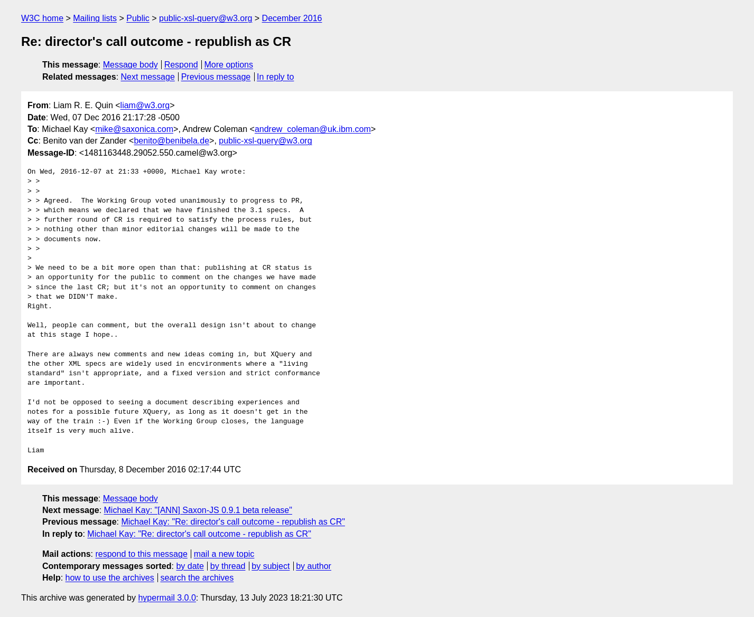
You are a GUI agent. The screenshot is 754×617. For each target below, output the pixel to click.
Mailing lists (95, 18)
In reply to (275, 76)
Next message (148, 76)
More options (229, 64)
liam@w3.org (145, 105)
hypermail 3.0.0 (167, 597)
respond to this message (141, 553)
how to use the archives (110, 577)
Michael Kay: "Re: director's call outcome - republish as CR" (233, 521)
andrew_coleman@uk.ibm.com (313, 129)
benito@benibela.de (171, 140)
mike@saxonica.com (134, 129)
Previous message (216, 76)
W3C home (42, 18)
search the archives (197, 577)
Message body (130, 64)
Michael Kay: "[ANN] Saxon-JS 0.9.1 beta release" (198, 510)
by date (189, 566)
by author (313, 566)
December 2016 (292, 18)
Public (138, 18)
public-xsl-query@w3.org (205, 18)
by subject (271, 566)
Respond (181, 64)
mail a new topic (224, 553)
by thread (228, 566)
